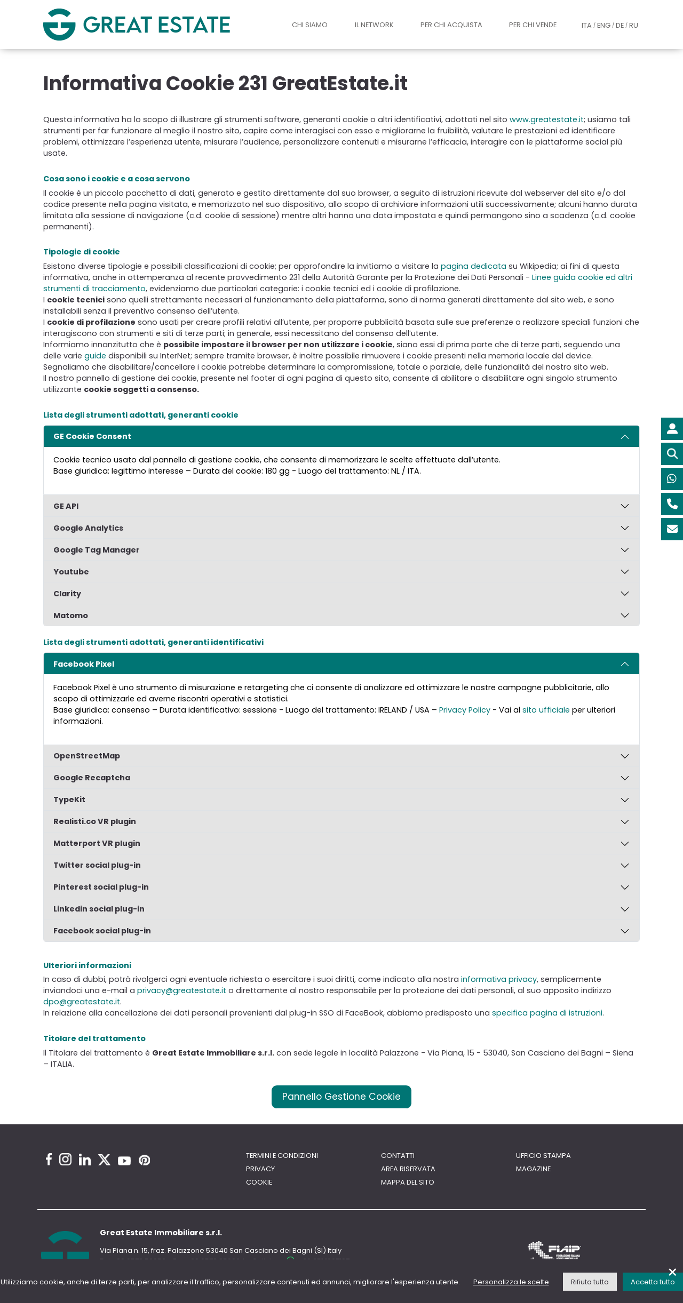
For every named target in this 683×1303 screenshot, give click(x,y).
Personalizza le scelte (511, 1282)
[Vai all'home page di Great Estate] (157, 24)
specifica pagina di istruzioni (547, 1013)
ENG (603, 25)
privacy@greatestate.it (181, 990)
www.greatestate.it (547, 119)
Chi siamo (310, 25)
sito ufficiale (546, 710)
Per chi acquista (451, 25)
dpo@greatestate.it (81, 1001)
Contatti (398, 1155)
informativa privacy (499, 979)
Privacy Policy (464, 710)
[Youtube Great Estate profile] (124, 1161)
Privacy (260, 1169)
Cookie (259, 1182)
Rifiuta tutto (590, 1282)
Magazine (533, 1169)
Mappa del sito (407, 1182)
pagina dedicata (473, 266)
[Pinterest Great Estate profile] (144, 1160)
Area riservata (408, 1169)
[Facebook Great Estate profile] (48, 1159)
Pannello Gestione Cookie (341, 1096)
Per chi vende (533, 25)
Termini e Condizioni (282, 1155)
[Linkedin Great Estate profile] (84, 1159)
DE (620, 25)
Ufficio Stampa (543, 1155)
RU (633, 25)
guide (95, 355)
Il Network (374, 25)
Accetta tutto (653, 1282)
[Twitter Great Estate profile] (104, 1160)
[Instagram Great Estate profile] (65, 1159)
